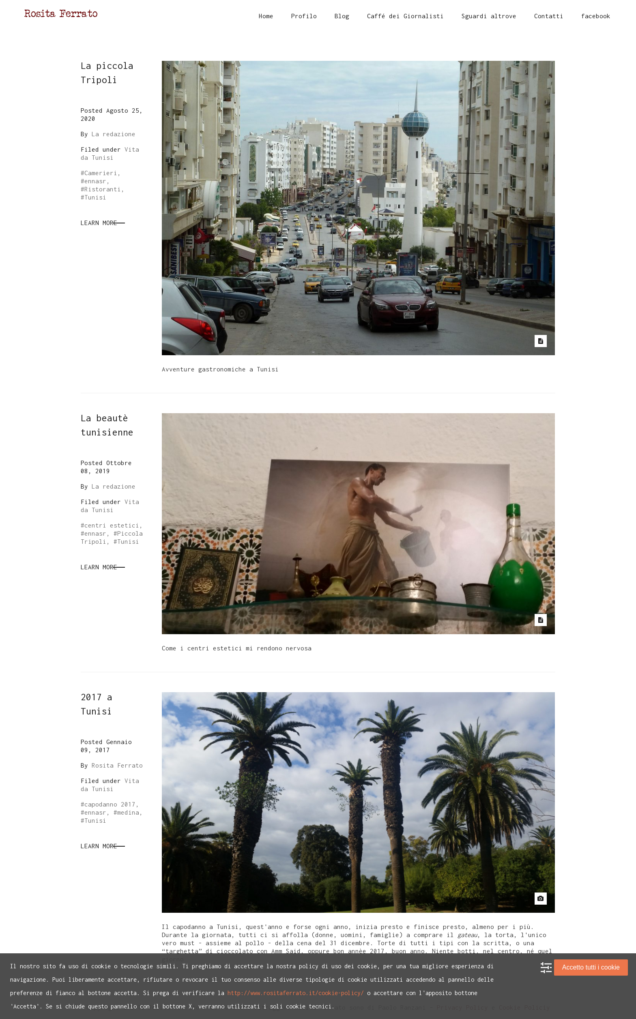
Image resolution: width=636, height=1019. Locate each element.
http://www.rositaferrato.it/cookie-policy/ (296, 992)
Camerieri (100, 172)
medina (128, 812)
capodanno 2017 (109, 804)
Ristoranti (102, 189)
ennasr (95, 180)
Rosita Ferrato (117, 765)
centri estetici (111, 525)
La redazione (113, 133)
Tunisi (95, 197)
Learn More (99, 222)
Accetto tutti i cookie (591, 967)
